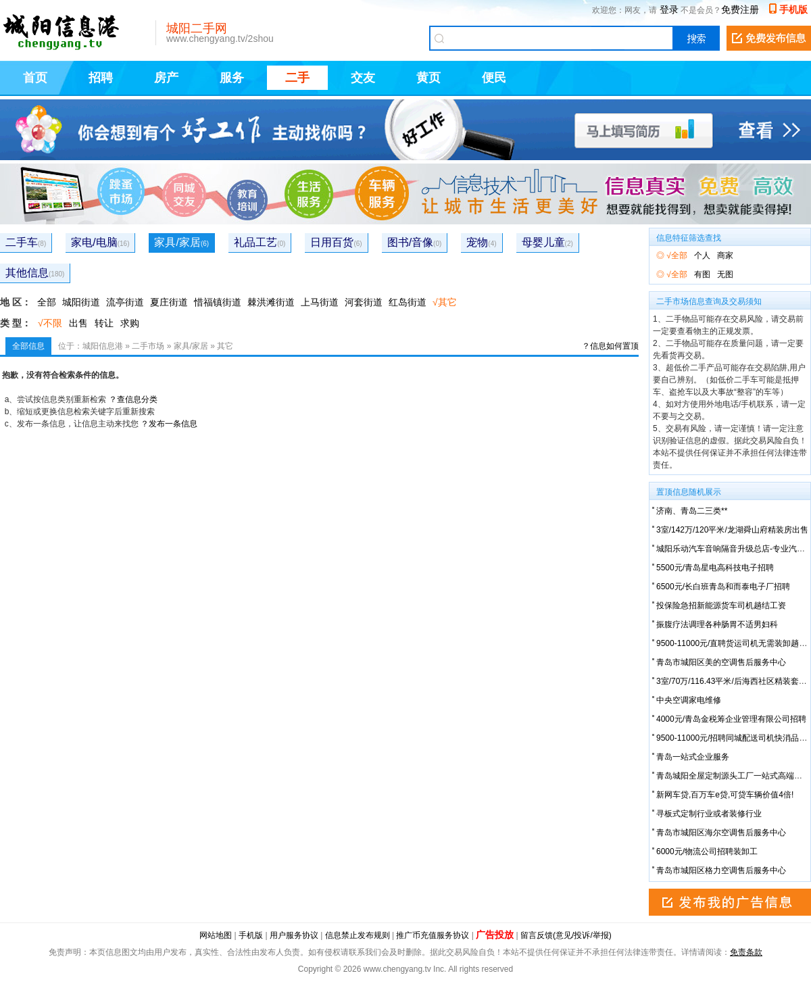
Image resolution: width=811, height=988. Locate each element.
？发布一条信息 (169, 423)
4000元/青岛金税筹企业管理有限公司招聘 (731, 719)
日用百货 (336, 242)
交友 (363, 77)
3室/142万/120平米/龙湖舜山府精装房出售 (732, 530)
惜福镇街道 (217, 302)
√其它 (445, 302)
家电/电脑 (100, 242)
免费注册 (740, 9)
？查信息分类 (133, 399)
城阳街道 (81, 302)
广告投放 (495, 934)
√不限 (50, 323)
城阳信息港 (102, 346)
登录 (669, 9)
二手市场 (148, 346)
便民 (494, 77)
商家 (725, 255)
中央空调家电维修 (688, 700)
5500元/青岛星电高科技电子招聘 (715, 567)
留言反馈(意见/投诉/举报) (566, 935)
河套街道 (364, 302)
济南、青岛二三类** (691, 511)
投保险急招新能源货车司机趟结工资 (721, 605)
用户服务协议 (294, 935)
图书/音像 (414, 242)
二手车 (25, 242)
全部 (46, 302)
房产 (166, 77)
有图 (702, 274)
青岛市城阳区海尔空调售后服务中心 (721, 832)
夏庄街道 (169, 302)
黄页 (428, 77)
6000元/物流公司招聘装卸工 (707, 851)
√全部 (676, 255)
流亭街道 (125, 302)
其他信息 (34, 272)
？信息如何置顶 (610, 346)
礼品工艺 (259, 242)
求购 (129, 323)
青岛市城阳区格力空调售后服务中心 (721, 870)
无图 (725, 274)
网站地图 (215, 935)
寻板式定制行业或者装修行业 (709, 813)
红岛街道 (407, 302)
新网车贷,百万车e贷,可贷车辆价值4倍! (724, 794)
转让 (104, 323)
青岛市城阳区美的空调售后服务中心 (721, 662)
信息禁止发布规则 (357, 935)
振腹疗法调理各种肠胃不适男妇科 (717, 624)
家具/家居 (181, 242)
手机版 (793, 9)
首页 (35, 77)
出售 (78, 323)
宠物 (481, 242)
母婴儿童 (547, 242)
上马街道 (320, 302)
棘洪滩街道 (271, 302)
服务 (232, 77)
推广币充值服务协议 (432, 935)
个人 (702, 255)
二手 (297, 77)
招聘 (101, 77)
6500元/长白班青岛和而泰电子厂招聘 (723, 586)
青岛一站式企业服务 (692, 757)
